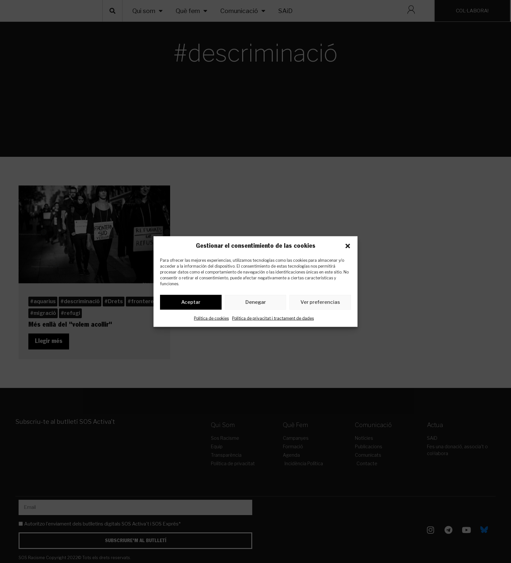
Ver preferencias (320, 303)
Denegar (255, 303)
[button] (347, 246)
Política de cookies (211, 319)
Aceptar (190, 303)
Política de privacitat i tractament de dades (273, 319)
